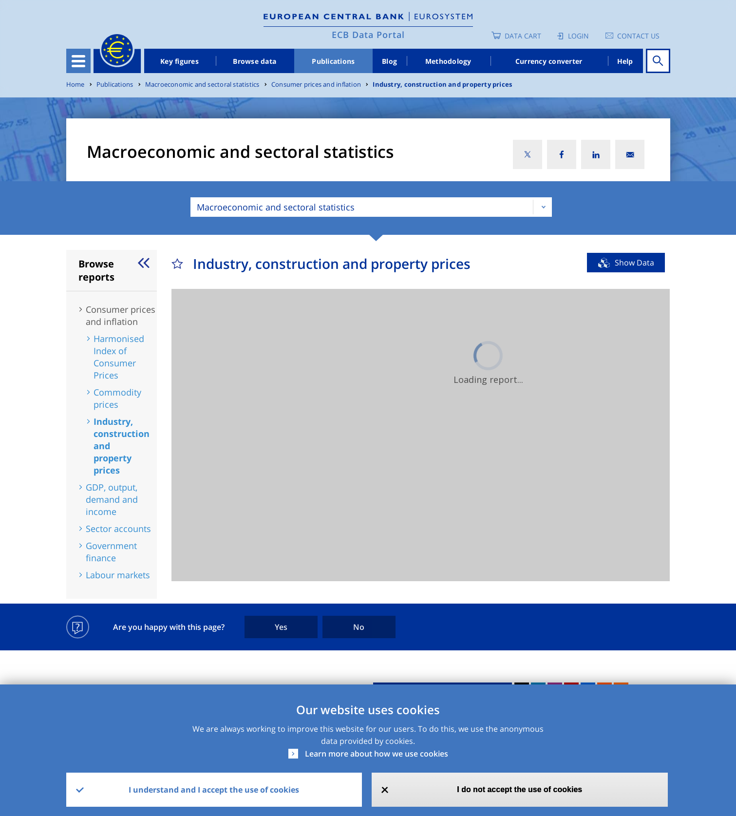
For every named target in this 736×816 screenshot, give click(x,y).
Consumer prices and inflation (316, 84)
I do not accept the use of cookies (519, 789)
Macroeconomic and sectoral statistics (202, 84)
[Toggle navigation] (78, 61)
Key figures (179, 61)
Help (625, 61)
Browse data (254, 61)
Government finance (111, 552)
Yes (281, 627)
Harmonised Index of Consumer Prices (119, 357)
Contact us (638, 35)
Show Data (634, 262)
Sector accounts (118, 528)
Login (578, 35)
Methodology (448, 61)
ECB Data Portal (368, 34)
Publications (333, 61)
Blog (389, 61)
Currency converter (549, 61)
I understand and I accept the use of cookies (214, 789)
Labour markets (118, 575)
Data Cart (523, 35)
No (358, 627)
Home (75, 84)
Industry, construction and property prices (442, 84)
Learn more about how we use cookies (376, 753)
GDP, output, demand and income (112, 499)
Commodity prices (117, 398)
